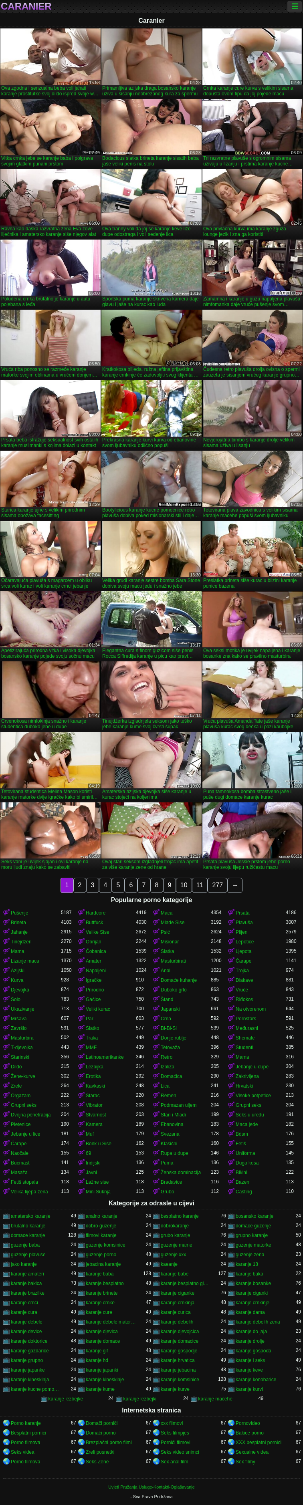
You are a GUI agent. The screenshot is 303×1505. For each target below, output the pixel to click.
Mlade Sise (172, 922)
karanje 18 (247, 1264)
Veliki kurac (98, 1009)
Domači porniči (101, 1423)
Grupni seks (23, 1105)
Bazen (242, 1182)
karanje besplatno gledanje (186, 1283)
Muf (90, 1134)
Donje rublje (173, 1038)
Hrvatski (244, 1086)
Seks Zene (97, 1462)
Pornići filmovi (175, 1442)
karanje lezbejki (140, 1399)
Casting (244, 1192)
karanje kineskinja (30, 1379)
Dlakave (244, 980)
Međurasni (247, 1028)
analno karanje (101, 1216)
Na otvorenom (251, 1009)
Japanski (170, 1009)
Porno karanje (26, 1423)
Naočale (19, 1153)
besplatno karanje (180, 1216)
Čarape (243, 961)
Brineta (18, 922)
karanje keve (249, 1370)
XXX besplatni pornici (258, 1442)
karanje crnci (24, 1303)
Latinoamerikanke (105, 1057)
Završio (18, 1028)
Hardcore (95, 913)
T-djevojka (22, 1047)
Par (89, 1018)
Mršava (18, 1018)
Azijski (17, 970)
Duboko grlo (174, 990)
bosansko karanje (254, 1216)
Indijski (93, 1163)
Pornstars (246, 1018)
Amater (93, 961)
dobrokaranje (175, 1226)
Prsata (243, 913)
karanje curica (176, 1312)
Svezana (170, 1134)
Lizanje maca (25, 961)
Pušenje (19, 913)
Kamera (94, 1124)
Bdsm (242, 1134)
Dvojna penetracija (30, 1115)
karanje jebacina (178, 1370)
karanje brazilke (27, 1293)
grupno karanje (252, 1235)
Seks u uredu (250, 1115)
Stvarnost (96, 1115)
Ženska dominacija (181, 1172)
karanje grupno (27, 1360)
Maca (166, 913)
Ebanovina (172, 1124)
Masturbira (22, 1038)
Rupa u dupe (174, 1153)
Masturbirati (173, 961)
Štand (167, 999)
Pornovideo (248, 1423)
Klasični (169, 1143)
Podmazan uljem (178, 1105)
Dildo (16, 1067)
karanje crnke (100, 1303)
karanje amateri (27, 1274)
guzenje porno (101, 1254)
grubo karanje (175, 1235)
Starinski (20, 1057)
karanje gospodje (179, 1351)
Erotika (93, 1076)
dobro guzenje (101, 1226)
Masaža (19, 1172)
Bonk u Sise (98, 1143)
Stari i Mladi (173, 1115)
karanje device (26, 1331)
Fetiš (241, 1143)
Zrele (16, 1086)
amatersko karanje (30, 1216)
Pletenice (20, 1124)
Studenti (244, 1047)
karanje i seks (250, 1360)
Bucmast (20, 1163)
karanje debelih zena (258, 1322)
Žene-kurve (23, 1076)
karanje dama (250, 1312)
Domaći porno (101, 1433)
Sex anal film (174, 1462)
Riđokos (244, 999)
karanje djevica (102, 1331)
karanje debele (26, 1322)
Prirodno (95, 990)
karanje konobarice (256, 1379)
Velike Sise (97, 932)
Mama (17, 951)
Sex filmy (245, 1462)
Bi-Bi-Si (169, 1028)
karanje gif (97, 1351)
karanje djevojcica (180, 1331)
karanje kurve (175, 1389)
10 (184, 885)
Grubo (167, 1192)
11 (200, 885)
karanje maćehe (215, 1399)
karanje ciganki (252, 1293)
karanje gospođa (253, 1351)
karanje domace (103, 1341)
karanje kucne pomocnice (36, 1389)
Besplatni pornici (28, 1433)
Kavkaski (95, 1086)
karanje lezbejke (65, 1399)
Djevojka (20, 990)
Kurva (17, 980)
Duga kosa (247, 1163)
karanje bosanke (253, 1283)
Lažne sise (97, 1182)
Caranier (26, 6)
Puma (167, 1163)
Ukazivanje (22, 1009)
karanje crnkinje (252, 1303)
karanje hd (97, 1360)
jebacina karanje (103, 1264)
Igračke (93, 980)
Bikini (241, 1172)
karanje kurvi (249, 1389)
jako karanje (24, 1264)
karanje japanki (102, 1370)
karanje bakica (26, 1283)
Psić (165, 932)
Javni (91, 1172)
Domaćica (171, 1076)
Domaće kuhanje (179, 980)
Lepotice (245, 942)
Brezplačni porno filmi (109, 1442)
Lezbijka (94, 1067)
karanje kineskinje (105, 1379)
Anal (165, 970)
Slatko (92, 1028)
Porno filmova (25, 1442)
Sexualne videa (252, 1452)
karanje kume (100, 1389)
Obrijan (93, 942)
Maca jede (247, 1124)
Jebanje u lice (25, 1134)
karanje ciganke (177, 1293)
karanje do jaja (251, 1331)
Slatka (167, 951)
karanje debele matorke (111, 1322)
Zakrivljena (247, 1076)
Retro (166, 1057)
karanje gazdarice (30, 1351)
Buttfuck (94, 922)
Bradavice (171, 1182)
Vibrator (94, 1105)
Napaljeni (96, 970)
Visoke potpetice (253, 1095)
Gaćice (93, 999)
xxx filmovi (172, 1423)
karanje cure (99, 1312)
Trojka (242, 970)
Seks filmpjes (175, 1433)
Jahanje (19, 932)
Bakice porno (250, 1433)
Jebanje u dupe (252, 1067)
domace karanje (28, 1235)
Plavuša (244, 922)
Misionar (170, 942)
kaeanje (169, 1264)
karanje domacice (179, 1341)
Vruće (242, 990)
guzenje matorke (253, 1245)
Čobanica (96, 951)
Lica (165, 1086)
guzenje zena (250, 1254)
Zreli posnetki (100, 1452)
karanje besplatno (105, 1283)
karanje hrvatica (178, 1360)
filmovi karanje (101, 1235)
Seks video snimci (180, 1452)
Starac (93, 1095)
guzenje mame (176, 1245)
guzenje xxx (173, 1254)
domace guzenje (253, 1226)
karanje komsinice (180, 1379)
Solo (15, 999)
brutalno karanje (28, 1226)
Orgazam (20, 1095)
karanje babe (174, 1274)
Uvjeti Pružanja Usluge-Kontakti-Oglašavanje (151, 1487)
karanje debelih (177, 1322)
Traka (92, 1038)
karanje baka (249, 1274)
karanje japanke (28, 1370)
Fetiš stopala (24, 1182)
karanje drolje (250, 1341)
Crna (166, 1018)
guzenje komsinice (105, 1245)
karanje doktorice (29, 1341)
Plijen (241, 932)
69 (88, 1153)
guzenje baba (25, 1245)
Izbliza (167, 1067)
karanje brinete (101, 1293)
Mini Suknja (98, 1192)
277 (217, 885)
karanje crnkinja (177, 1303)
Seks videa (22, 1452)
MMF (91, 1047)
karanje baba (99, 1274)
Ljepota (243, 951)
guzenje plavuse (28, 1254)
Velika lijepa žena (29, 1192)
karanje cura (24, 1312)
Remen (168, 1095)
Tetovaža (170, 1047)
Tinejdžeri (21, 942)
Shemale (245, 1038)
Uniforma (245, 1153)
